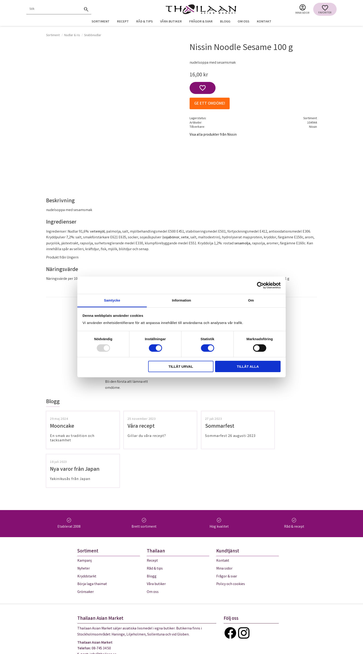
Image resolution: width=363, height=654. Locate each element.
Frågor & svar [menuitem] (201, 21)
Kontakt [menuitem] (264, 21)
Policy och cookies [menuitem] (230, 545)
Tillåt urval (181, 366)
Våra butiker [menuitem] (171, 21)
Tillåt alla (248, 366)
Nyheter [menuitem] (83, 530)
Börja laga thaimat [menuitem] (92, 545)
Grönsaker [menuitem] (85, 553)
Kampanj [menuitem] (84, 522)
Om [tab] (251, 300)
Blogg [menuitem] (225, 21)
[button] (325, 9)
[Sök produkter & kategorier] (53, 9)
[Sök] (86, 9)
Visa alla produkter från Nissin (213, 134)
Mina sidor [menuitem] (302, 13)
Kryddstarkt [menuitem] (86, 538)
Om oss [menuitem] (243, 21)
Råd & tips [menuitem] (144, 21)
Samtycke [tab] (112, 300)
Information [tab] (181, 300)
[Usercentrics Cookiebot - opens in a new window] (260, 285)
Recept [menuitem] (123, 21)
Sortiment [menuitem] (101, 21)
